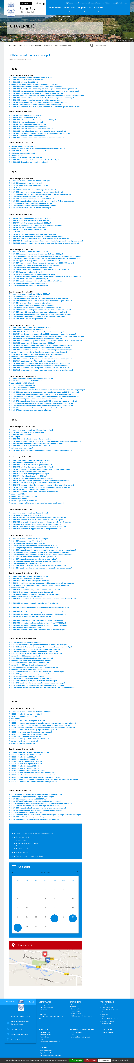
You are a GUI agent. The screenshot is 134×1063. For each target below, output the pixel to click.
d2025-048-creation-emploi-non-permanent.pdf (27, 319)
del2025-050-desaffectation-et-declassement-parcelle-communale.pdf (36, 332)
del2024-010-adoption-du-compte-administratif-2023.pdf (31, 467)
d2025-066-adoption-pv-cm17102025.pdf (25, 381)
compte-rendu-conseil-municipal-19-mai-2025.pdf (28, 252)
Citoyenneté (69, 9)
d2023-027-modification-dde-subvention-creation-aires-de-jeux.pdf (35, 801)
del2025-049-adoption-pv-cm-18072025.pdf (26, 330)
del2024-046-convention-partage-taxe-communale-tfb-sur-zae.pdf (34, 590)
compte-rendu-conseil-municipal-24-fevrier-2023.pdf (30, 712)
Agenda (77, 3)
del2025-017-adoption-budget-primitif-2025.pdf (27, 230)
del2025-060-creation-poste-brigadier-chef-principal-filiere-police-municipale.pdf (40, 359)
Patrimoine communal (46, 1007)
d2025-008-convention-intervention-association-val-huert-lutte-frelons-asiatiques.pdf (42, 201)
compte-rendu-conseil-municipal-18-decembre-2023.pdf (31, 430)
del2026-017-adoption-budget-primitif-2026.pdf (27, 124)
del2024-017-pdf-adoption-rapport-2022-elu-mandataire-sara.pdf (34, 483)
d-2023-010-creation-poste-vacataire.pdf (25, 736)
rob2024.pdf (14, 437)
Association (84, 3)
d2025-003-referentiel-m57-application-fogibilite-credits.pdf (32, 190)
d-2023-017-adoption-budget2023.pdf (24, 766)
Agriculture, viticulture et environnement (51, 1053)
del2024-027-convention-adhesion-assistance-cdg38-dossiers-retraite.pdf (37, 526)
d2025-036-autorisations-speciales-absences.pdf (28, 283)
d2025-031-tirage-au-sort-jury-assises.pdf (25, 272)
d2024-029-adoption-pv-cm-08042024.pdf (25, 541)
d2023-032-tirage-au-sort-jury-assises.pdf (25, 812)
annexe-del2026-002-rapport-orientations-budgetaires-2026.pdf (34, 84)
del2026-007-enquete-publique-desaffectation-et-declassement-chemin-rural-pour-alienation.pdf (46, 95)
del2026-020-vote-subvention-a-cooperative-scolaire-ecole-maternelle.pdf (37, 131)
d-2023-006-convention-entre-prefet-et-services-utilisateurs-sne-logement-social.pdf (42, 728)
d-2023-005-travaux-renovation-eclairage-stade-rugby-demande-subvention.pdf (39, 725)
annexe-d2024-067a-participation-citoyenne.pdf (28, 665)
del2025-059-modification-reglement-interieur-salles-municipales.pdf (36, 354)
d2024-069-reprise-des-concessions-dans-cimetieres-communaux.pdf (36, 672)
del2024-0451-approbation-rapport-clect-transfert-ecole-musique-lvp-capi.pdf (39, 585)
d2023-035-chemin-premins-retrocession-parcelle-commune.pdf (34, 819)
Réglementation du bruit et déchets (29, 856)
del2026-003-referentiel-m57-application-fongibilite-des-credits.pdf (35, 87)
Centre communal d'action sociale (49, 1041)
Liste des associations (107, 1032)
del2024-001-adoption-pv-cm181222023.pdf (26, 432)
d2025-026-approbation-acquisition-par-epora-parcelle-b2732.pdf (34, 261)
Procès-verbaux (35, 45)
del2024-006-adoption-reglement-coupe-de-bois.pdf (29, 446)
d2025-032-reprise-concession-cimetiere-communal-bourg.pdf (33, 274)
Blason (41, 1012)
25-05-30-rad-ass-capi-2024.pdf (22, 388)
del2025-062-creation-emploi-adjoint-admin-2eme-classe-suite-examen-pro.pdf (39, 363)
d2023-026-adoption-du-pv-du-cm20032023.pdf (28, 799)
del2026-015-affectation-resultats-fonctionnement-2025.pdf (32, 120)
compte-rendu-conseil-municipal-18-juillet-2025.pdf (29, 294)
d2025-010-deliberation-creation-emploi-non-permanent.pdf (32, 206)
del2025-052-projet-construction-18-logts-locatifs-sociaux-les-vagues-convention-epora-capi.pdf (46, 336)
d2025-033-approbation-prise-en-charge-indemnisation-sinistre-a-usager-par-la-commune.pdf (45, 276)
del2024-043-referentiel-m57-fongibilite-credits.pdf (29, 581)
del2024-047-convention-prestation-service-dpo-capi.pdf (31, 592)
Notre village (55, 9)
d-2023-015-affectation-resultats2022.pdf (25, 761)
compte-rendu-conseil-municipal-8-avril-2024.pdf (28, 539)
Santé (102, 1016)
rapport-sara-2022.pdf (18, 494)
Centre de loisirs (44, 1032)
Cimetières (104, 1012)
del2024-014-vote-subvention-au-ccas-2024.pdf (28, 476)
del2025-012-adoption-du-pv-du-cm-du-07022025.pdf (30, 218)
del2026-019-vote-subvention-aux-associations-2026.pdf (31, 129)
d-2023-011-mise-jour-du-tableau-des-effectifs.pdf (29, 739)
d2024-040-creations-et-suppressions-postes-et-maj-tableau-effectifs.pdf (37, 566)
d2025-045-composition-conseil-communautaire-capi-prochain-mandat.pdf (38, 312)
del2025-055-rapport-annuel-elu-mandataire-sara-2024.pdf (32, 343)
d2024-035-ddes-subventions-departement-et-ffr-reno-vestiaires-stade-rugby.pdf (40, 554)
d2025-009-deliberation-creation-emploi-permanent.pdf (30, 203)
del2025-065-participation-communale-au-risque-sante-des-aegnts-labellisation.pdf (41, 370)
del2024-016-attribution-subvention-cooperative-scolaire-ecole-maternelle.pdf (39, 480)
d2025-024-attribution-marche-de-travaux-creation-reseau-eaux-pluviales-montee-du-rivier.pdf (45, 256)
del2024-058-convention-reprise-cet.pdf (25, 627)
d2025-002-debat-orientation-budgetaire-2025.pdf (28, 185)
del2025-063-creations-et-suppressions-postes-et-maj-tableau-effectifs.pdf (38, 366)
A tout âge (98, 9)
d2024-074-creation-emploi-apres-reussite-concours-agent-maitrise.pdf (37, 683)
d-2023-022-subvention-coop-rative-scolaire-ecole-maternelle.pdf (34, 777)
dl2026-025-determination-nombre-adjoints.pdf (27, 151)
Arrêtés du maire (23, 846)
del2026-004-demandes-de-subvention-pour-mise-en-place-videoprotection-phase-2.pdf (43, 89)
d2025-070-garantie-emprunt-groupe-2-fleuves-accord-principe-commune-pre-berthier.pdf (44, 396)
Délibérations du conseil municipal (28, 843)
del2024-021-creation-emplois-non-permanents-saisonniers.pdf (34, 492)
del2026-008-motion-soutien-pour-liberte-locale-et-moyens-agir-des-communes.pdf (41, 98)
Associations (106, 1030)
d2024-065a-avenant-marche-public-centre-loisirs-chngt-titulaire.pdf (35, 654)
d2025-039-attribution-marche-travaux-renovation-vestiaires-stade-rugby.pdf (38, 298)
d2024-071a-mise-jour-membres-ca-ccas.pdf (26, 676)
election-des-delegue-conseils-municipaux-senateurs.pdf (31, 797)
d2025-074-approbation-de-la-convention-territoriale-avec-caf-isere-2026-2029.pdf (41, 406)
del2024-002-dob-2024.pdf (20, 434)
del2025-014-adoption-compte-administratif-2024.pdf (30, 223)
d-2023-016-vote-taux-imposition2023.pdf (25, 764)
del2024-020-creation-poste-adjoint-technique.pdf (28, 489)
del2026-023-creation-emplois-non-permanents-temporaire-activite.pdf (36, 138)
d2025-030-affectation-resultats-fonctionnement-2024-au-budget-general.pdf (39, 270)
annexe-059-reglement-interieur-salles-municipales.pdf (30, 356)
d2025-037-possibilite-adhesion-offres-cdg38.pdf (28, 285)
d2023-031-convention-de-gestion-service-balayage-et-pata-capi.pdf (35, 810)
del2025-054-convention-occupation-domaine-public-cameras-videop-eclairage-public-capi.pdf (45, 341)
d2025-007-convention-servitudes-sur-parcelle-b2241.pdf (31, 199)
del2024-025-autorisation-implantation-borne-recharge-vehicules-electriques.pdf (40, 522)
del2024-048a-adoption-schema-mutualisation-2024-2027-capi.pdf (35, 594)
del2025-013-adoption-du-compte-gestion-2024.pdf (29, 221)
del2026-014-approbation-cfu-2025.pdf (24, 118)
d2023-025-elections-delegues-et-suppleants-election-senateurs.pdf (35, 794)
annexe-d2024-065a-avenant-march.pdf (24, 656)
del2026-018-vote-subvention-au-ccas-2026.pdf (28, 127)
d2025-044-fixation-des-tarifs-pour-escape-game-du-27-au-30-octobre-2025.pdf (40, 310)
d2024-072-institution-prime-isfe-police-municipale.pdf (30, 678)
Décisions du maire (23, 848)
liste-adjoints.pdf (16, 155)
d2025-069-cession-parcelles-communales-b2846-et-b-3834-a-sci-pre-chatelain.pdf (41, 394)
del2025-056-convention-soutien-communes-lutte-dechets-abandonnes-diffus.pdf (40, 345)
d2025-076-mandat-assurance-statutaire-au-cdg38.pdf (30, 410)
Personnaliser (104, 1060)
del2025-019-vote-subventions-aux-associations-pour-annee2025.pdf (36, 236)
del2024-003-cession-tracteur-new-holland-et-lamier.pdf (31, 439)
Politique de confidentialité (120, 1060)
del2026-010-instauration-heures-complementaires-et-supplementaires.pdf (38, 102)
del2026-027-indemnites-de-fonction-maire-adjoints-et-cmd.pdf (34, 160)
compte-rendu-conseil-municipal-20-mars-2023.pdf (29, 752)
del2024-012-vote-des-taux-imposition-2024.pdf (28, 471)
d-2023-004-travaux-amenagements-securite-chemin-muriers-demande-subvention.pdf (42, 723)
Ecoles (41, 1039)
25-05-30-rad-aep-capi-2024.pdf (22, 385)
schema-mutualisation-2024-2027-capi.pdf (26, 596)
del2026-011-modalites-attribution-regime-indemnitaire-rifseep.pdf (35, 105)
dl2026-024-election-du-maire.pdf (22, 146)
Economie (92, 3)
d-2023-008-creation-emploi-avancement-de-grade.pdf (30, 732)
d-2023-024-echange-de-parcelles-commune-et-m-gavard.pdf (33, 782)
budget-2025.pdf (16, 232)
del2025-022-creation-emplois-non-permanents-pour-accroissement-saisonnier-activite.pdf (44, 243)
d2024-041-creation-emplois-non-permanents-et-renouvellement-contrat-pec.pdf (40, 568)
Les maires (43, 1009)
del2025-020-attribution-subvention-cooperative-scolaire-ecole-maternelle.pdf (39, 239)
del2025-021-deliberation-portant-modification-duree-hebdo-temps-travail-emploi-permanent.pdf (46, 241)
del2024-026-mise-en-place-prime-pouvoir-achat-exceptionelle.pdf (35, 524)
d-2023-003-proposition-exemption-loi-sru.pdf (27, 721)
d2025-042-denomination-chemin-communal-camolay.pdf (31, 305)
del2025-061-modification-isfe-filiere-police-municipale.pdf (32, 361)
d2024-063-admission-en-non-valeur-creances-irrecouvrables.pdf (34, 649)
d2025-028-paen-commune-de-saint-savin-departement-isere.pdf (34, 265)
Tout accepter (76, 1060)
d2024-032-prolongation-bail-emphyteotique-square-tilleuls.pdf (33, 548)
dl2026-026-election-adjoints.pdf (22, 153)
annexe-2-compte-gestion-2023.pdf (23, 496)
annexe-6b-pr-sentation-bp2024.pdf (23, 501)
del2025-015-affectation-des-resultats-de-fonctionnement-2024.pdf (35, 225)
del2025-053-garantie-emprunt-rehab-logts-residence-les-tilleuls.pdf (35, 339)
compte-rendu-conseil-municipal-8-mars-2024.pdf (28, 513)
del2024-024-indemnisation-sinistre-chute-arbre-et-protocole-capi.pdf (36, 520)
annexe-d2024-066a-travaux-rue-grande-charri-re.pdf (30, 660)
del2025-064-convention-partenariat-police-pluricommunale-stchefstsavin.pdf (39, 368)
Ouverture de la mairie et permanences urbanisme (34, 833)
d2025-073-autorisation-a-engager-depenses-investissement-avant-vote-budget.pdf (41, 403)
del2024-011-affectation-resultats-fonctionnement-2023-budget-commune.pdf (39, 469)
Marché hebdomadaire (46, 1050)
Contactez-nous (122, 3)
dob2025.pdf (14, 188)
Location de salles (106, 1007)
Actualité (70, 3)
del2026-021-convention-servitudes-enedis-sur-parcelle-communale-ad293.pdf (39, 133)
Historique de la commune (47, 1005)
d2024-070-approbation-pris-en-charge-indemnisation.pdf (31, 674)
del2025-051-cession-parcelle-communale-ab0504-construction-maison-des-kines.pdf (42, 334)
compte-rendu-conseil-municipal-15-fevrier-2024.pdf (30, 460)
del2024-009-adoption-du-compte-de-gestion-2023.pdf (30, 465)
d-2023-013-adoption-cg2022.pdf (22, 757)
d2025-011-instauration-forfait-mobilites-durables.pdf (30, 208)
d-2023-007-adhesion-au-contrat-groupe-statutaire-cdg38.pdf (33, 730)
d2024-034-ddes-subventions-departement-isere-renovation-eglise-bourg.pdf (39, 552)
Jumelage (42, 1014)
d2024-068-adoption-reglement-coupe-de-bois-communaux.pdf (33, 667)
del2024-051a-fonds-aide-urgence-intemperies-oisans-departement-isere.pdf (39, 608)
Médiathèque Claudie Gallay (109, 1009)
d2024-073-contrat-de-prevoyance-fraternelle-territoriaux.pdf (33, 681)
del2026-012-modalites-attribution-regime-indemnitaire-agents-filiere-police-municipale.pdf (44, 107)
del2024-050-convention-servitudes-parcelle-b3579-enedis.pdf (33, 603)
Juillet (45, 872)
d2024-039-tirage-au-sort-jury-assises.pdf (25, 563)
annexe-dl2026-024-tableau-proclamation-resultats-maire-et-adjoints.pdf (37, 149)
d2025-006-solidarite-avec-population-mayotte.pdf (28, 196)
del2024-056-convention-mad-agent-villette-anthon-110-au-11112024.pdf (37, 623)
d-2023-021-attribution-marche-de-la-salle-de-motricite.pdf (32, 775)
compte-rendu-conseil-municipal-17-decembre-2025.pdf (31, 379)
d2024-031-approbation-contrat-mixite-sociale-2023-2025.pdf (33, 545)
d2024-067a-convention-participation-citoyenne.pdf (29, 663)
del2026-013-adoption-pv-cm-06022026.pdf (26, 115)
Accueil (12, 45)
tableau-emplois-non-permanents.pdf (23, 741)
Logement (104, 1014)
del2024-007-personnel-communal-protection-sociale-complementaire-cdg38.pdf (40, 450)
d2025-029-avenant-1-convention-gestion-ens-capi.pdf (30, 267)
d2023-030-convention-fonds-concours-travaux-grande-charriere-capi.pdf (37, 808)
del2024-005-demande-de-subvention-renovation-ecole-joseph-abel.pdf (37, 443)
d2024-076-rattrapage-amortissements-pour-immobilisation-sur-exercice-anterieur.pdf (42, 687)
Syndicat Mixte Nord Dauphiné (109, 1019)
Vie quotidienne (84, 9)
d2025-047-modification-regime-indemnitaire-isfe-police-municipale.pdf (37, 316)
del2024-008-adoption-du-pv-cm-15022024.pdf (27, 462)
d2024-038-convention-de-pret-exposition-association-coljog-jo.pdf (35, 561)
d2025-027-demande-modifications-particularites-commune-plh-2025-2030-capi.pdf (41, 263)
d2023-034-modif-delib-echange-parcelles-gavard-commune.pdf (34, 817)
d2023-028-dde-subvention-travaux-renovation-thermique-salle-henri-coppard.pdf (40, 803)
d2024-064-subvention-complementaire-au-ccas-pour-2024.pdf (33, 651)
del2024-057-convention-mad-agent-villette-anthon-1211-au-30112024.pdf (38, 625)
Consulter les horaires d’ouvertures (21, 1040)
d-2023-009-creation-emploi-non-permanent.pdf (28, 734)
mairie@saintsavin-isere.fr (19, 1034)
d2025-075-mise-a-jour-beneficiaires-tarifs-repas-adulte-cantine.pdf (35, 408)
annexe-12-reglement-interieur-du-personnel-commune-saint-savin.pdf (36, 503)
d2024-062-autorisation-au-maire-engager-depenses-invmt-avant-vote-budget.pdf (40, 647)
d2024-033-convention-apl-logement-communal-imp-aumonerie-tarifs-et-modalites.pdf (42, 550)
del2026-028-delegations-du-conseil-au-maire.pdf (28, 162)
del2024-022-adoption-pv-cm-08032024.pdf (26, 515)
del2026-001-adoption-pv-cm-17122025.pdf (26, 80)
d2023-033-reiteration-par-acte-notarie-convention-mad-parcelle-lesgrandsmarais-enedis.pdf (45, 815)
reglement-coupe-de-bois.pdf (21, 448)
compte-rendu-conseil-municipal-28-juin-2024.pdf (28, 576)
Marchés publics (22, 852)
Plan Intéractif (100, 3)
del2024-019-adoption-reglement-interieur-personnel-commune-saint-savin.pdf (39, 487)
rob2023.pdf (14, 718)
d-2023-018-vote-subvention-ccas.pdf (24, 768)
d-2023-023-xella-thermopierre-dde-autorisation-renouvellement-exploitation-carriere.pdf (43, 779)
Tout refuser (91, 1060)
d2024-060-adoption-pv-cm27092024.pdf (25, 642)
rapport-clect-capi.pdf (18, 588)
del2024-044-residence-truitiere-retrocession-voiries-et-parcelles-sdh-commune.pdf (42, 583)
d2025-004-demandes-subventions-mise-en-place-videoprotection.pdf (36, 192)
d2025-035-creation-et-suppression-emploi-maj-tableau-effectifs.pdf (35, 281)
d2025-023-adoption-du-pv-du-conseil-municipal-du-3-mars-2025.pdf (36, 254)
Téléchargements (111, 3)
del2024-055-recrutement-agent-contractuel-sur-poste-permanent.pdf (36, 621)
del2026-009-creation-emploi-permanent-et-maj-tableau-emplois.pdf (35, 100)
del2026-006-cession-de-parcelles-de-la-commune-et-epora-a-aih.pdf (36, 93)
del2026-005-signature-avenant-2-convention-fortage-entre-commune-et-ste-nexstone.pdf (44, 91)
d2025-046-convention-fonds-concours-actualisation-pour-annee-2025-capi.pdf (40, 314)
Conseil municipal (22, 837)
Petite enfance (44, 1037)
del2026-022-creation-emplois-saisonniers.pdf (27, 136)
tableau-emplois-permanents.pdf (22, 743)
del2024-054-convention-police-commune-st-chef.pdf (30, 616)
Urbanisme (104, 1005)
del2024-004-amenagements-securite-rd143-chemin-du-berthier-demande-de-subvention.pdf (45, 441)
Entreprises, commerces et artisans (50, 1055)
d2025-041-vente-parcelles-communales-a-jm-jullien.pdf (31, 303)
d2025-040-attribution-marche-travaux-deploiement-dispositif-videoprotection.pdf (40, 301)
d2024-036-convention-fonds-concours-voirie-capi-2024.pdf (32, 557)
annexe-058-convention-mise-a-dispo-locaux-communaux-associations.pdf (38, 352)
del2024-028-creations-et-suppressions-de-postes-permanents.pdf (35, 529)
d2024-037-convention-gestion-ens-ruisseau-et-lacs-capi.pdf (33, 559)
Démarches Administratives (61, 17)
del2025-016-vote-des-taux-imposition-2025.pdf (28, 227)
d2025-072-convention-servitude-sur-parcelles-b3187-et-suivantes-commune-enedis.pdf (43, 401)
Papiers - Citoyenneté (76, 1032)
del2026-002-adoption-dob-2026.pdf (23, 82)
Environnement (105, 1023)
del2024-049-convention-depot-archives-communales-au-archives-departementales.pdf (42, 599)
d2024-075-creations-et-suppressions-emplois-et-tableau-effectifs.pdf (36, 685)
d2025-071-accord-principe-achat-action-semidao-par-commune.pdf (35, 399)
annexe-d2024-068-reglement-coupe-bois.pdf (27, 669)
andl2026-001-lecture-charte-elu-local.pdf (25, 158)
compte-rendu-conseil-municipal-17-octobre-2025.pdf (30, 327)
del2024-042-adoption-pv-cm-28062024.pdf (26, 579)
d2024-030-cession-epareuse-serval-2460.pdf (27, 543)
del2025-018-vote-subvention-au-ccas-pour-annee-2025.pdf (32, 234)
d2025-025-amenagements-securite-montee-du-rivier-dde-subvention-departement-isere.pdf (45, 258)
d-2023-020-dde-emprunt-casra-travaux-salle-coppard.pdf (31, 773)
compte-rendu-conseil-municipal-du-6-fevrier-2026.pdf (30, 78)
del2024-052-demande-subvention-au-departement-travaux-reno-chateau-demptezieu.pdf (43, 612)
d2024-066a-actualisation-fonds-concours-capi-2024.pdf (31, 658)
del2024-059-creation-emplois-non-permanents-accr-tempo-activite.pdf (37, 630)
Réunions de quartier (107, 1021)
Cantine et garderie (45, 1034)
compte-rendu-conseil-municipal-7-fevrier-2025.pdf (29, 181)
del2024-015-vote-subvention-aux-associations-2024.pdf (31, 478)
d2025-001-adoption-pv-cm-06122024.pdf (25, 183)
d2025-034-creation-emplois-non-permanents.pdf (28, 279)
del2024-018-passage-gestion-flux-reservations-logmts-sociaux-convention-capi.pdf (41, 485)
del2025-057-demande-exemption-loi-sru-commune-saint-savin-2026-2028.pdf (39, 347)
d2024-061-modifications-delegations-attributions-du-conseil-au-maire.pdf (38, 645)
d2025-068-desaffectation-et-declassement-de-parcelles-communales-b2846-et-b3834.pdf (44, 392)
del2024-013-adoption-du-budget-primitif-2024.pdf (29, 474)
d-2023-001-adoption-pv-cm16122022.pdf (25, 714)
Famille (72, 1034)
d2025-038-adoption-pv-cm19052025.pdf (25, 296)
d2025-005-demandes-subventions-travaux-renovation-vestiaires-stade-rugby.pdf (40, 194)
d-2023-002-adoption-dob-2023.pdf (23, 716)
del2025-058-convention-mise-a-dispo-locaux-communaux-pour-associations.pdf (40, 350)
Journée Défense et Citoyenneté (80, 1037)
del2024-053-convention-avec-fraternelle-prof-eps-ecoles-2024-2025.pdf (37, 614)
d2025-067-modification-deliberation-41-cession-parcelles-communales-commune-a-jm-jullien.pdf (47, 390)
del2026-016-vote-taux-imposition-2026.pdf (26, 122)
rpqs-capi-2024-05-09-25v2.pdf (21, 383)
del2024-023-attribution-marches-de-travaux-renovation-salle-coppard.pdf (37, 517)
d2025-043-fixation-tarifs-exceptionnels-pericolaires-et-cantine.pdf (35, 307)
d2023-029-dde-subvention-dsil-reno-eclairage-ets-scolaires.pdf (34, 806)
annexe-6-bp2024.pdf (18, 498)
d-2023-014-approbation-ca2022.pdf (23, 759)
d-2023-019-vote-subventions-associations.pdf (27, 770)
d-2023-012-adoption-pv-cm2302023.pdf (25, 755)
